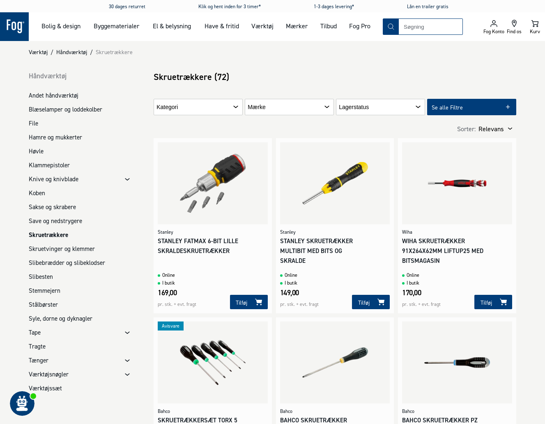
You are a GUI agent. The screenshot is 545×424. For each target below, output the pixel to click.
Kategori (167, 107)
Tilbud (328, 26)
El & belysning (172, 26)
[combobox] (430, 26)
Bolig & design (60, 26)
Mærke (257, 107)
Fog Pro (359, 26)
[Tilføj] (249, 302)
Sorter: (466, 129)
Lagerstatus (354, 107)
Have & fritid (222, 26)
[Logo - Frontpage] (14, 26)
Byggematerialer (116, 26)
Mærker (297, 26)
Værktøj (262, 26)
